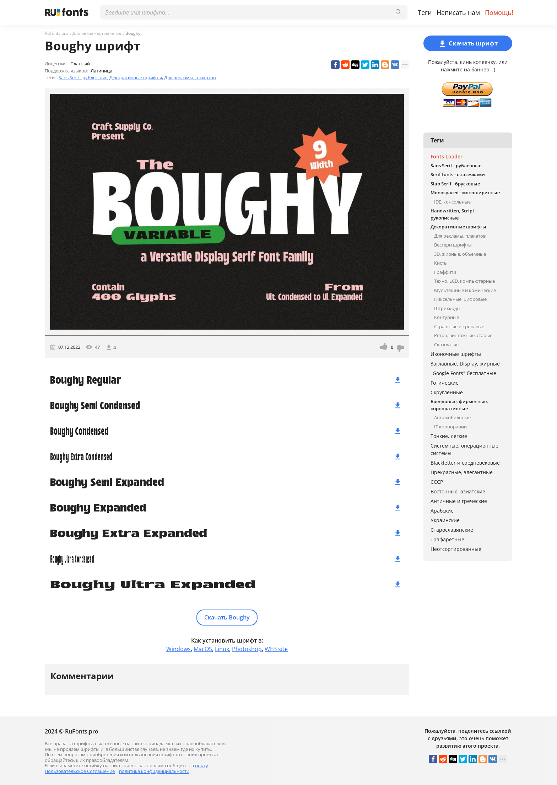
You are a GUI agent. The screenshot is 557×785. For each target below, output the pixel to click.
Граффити (445, 272)
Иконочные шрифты (456, 354)
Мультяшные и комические (465, 290)
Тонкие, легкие (449, 436)
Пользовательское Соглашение (80, 771)
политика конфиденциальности (154, 771)
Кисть (440, 263)
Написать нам (458, 12)
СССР (437, 481)
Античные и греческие (459, 501)
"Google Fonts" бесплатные (463, 373)
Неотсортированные (456, 549)
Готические (445, 382)
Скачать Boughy (227, 617)
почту (201, 765)
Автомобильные (452, 417)
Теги (425, 12)
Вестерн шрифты (453, 245)
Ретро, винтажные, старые (463, 335)
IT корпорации (450, 426)
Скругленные (447, 392)
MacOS (203, 649)
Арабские (442, 510)
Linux (222, 649)
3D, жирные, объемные (460, 254)
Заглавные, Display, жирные (465, 363)
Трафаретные (447, 539)
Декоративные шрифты (135, 77)
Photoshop (247, 649)
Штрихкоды (447, 308)
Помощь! (499, 12)
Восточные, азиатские (458, 491)
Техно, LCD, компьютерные (464, 281)
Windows (178, 649)
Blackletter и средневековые (465, 462)
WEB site (276, 649)
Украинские (445, 520)
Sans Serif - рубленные (83, 77)
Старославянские (452, 529)
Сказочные (446, 344)
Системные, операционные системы (464, 449)
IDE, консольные (452, 202)
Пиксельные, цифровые (460, 299)
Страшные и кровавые (459, 326)
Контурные (446, 317)
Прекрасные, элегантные (462, 472)
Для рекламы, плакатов (190, 77)
